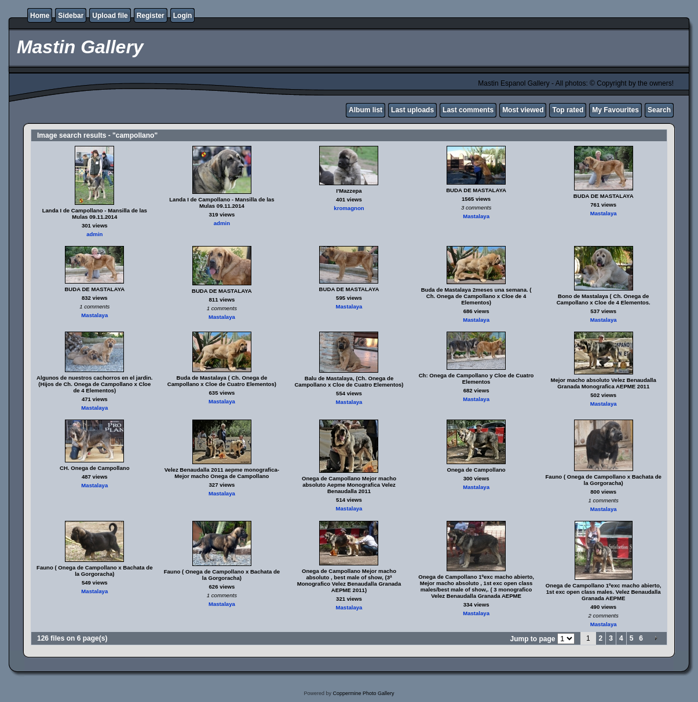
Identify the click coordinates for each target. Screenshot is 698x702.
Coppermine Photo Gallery (363, 693)
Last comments (468, 110)
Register (151, 16)
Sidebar (70, 16)
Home (39, 16)
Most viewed (522, 110)
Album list (365, 110)
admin (94, 234)
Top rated (567, 110)
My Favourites (615, 110)
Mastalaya (476, 216)
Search (659, 110)
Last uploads (412, 110)
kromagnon (349, 208)
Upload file (109, 16)
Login (182, 16)
